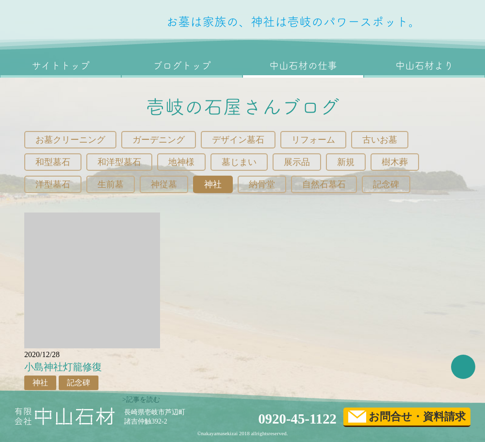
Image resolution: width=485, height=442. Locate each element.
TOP (463, 367)
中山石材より (424, 65)
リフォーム (313, 140)
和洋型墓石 (119, 162)
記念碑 (386, 184)
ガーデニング (158, 140)
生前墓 (110, 184)
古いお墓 (379, 140)
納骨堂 (262, 184)
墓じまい (239, 162)
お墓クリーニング (70, 140)
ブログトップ (182, 65)
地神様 (181, 162)
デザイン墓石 (238, 140)
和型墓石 (52, 162)
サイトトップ (61, 65)
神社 (213, 184)
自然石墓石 (324, 184)
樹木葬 (395, 162)
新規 (346, 162)
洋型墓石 (52, 184)
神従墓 (164, 184)
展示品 (297, 162)
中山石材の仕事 (303, 65)
